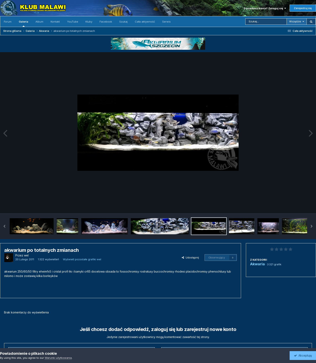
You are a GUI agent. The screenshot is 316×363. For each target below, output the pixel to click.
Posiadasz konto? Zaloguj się (265, 8)
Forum (7, 21)
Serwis (166, 21)
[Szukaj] (266, 22)
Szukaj (123, 21)
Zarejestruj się (303, 8)
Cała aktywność (145, 21)
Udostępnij (190, 257)
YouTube (72, 21)
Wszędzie (295, 21)
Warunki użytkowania (58, 357)
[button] (4, 226)
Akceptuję (303, 355)
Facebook (106, 21)
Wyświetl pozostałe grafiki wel (82, 259)
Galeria (23, 23)
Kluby (88, 21)
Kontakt (55, 21)
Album (39, 21)
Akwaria (257, 264)
